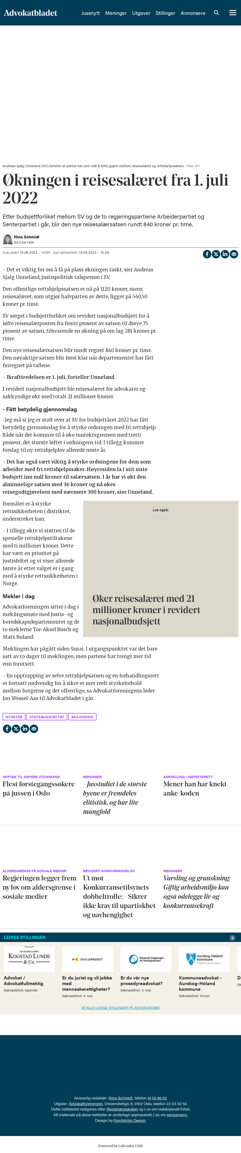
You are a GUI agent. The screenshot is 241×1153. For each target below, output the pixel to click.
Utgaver (141, 13)
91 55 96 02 (157, 1098)
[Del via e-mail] (233, 253)
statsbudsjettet (46, 716)
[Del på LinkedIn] (225, 253)
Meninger (116, 13)
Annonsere (193, 13)
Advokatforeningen (86, 1103)
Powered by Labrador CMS (120, 1146)
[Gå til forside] (30, 13)
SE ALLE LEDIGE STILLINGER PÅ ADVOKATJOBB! (120, 1007)
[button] (233, 938)
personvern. (177, 1114)
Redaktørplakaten (122, 1109)
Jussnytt (90, 13)
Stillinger (165, 13)
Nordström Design (130, 1120)
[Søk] (216, 13)
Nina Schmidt (120, 1098)
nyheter (14, 716)
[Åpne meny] (233, 13)
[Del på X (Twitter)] (216, 253)
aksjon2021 (82, 716)
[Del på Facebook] (207, 253)
